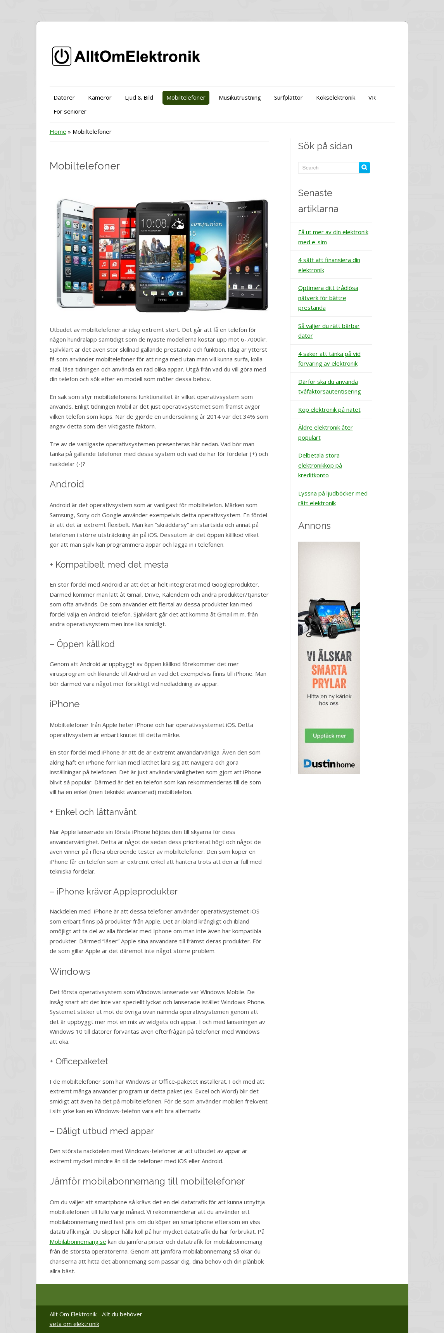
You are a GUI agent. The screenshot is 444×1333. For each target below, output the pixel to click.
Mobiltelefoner (186, 97)
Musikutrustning (240, 97)
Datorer (64, 97)
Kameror (100, 97)
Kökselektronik (335, 97)
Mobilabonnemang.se (78, 1241)
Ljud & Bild (139, 97)
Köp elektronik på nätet (329, 409)
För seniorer (70, 111)
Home (58, 131)
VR (372, 97)
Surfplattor (288, 97)
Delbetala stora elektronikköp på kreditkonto (320, 465)
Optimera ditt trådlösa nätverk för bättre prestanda (328, 297)
